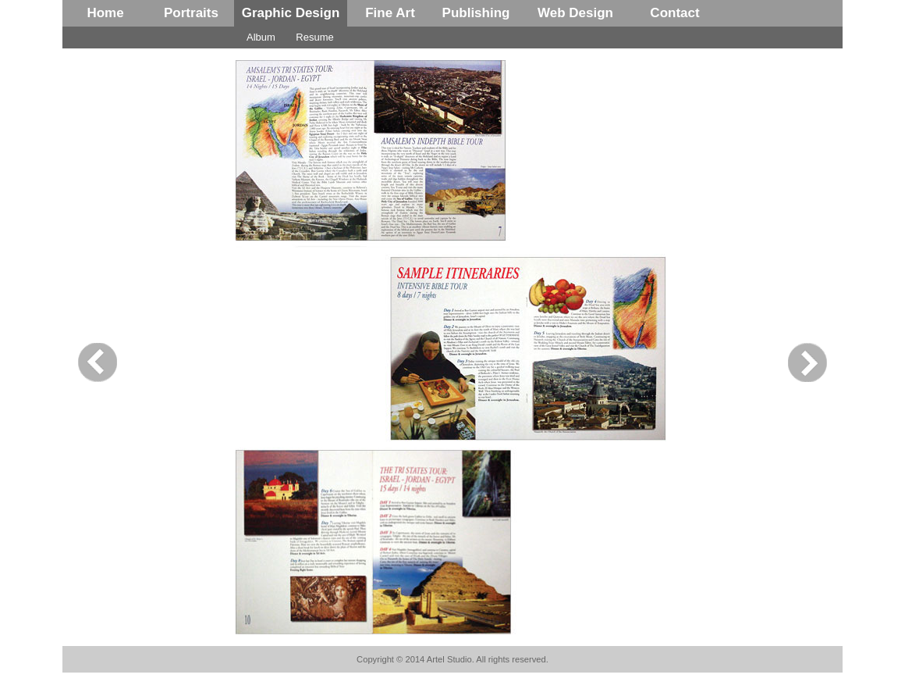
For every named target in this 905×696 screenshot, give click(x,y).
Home (105, 12)
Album (261, 37)
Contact (674, 12)
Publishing (476, 12)
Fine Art (390, 12)
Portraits (191, 12)
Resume (314, 37)
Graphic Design (291, 12)
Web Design (575, 12)
